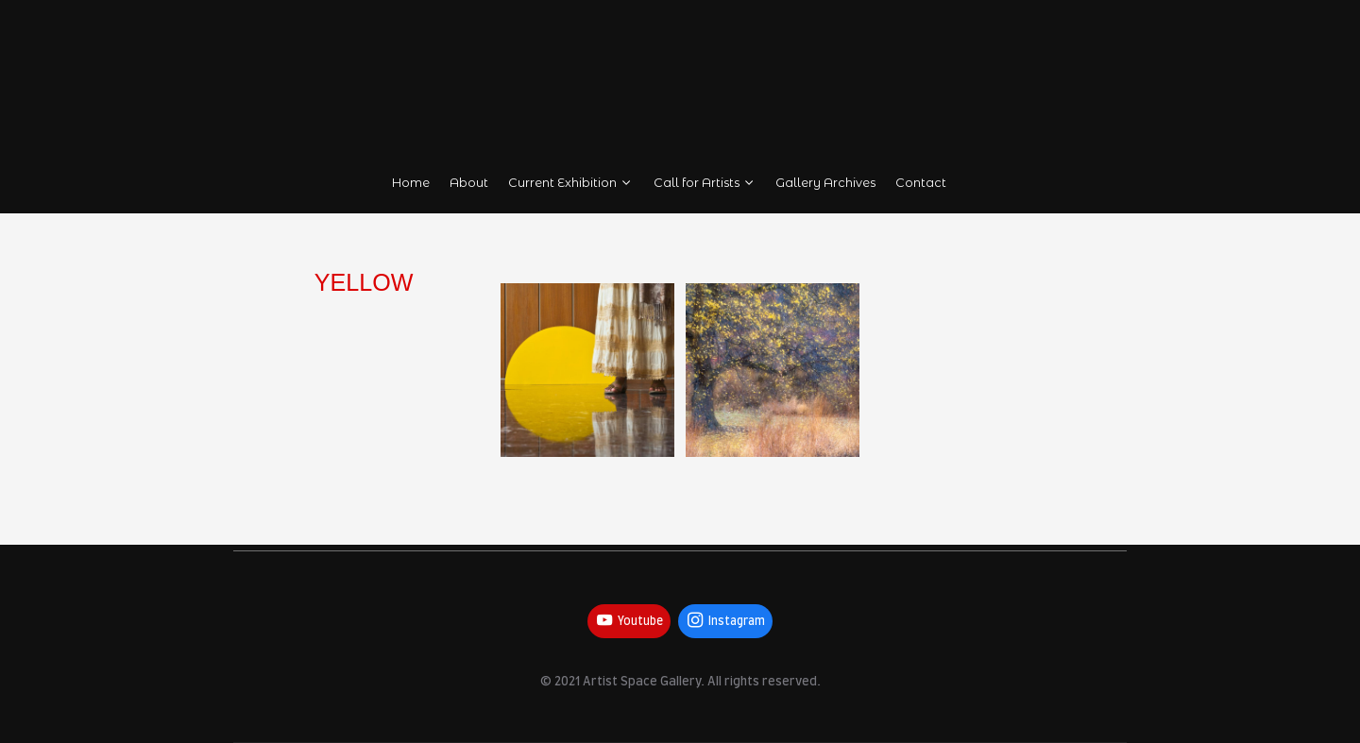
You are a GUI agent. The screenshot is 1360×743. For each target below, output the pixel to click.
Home (411, 183)
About (469, 183)
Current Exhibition (571, 183)
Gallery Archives (826, 183)
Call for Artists (705, 183)
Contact (921, 183)
